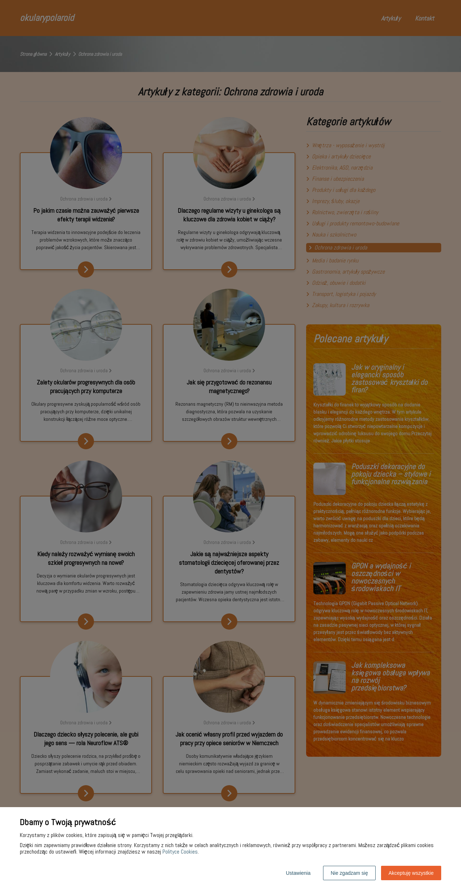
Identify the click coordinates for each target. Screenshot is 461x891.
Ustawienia (298, 873)
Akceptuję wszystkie (411, 873)
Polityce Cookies (180, 851)
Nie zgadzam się (349, 873)
